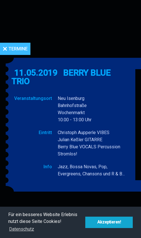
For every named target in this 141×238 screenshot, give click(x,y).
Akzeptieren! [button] (109, 222)
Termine (18, 49)
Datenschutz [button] (21, 229)
